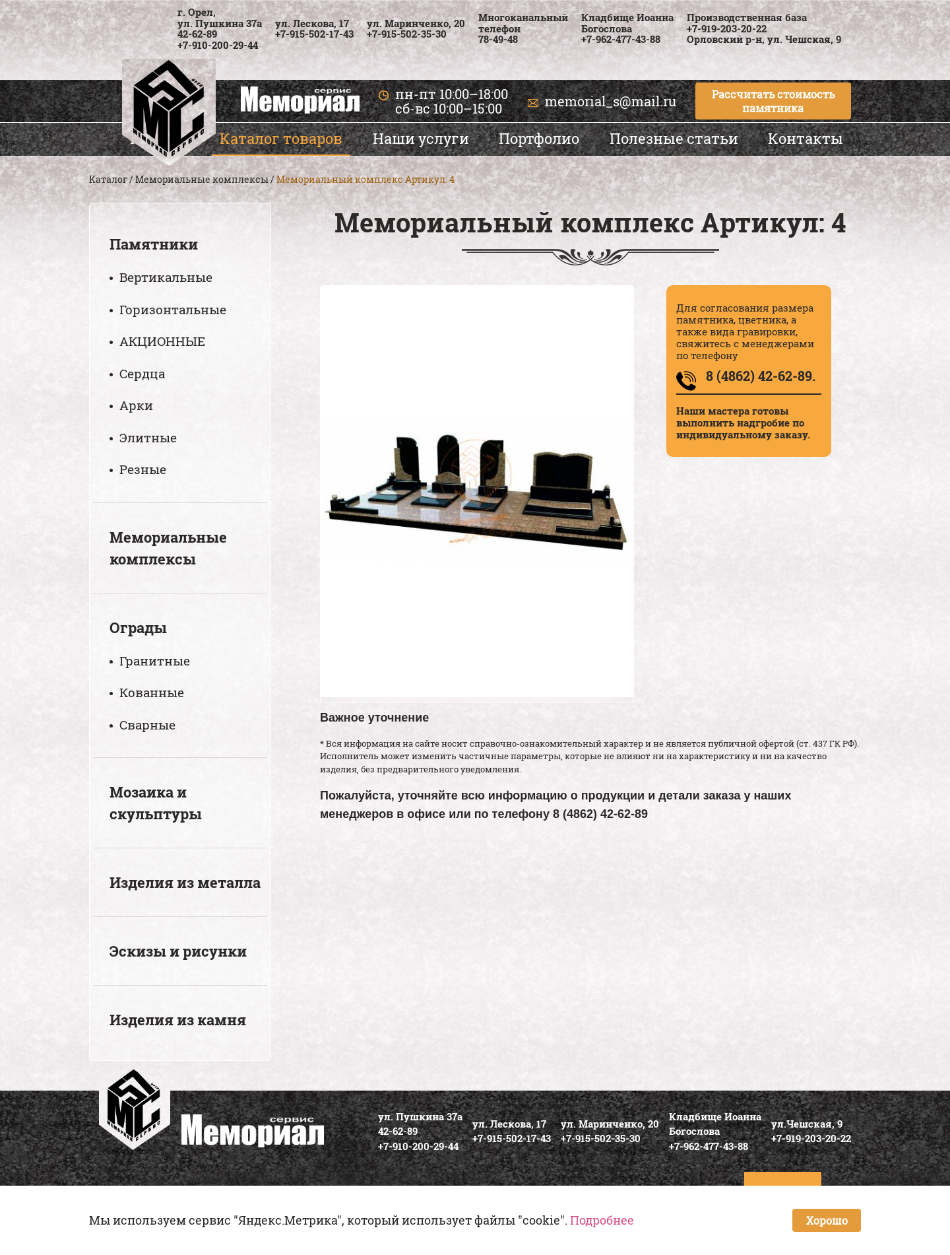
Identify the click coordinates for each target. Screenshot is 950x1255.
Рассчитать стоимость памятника (773, 101)
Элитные (148, 437)
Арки (136, 405)
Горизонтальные (172, 309)
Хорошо (827, 1220)
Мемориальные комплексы (202, 179)
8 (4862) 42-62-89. (760, 376)
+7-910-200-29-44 (217, 44)
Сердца (142, 373)
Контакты (805, 138)
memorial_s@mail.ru (610, 101)
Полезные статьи (674, 138)
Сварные (147, 724)
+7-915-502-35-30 (407, 33)
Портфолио (539, 138)
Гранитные (154, 660)
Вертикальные (165, 277)
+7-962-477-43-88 (620, 39)
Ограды (138, 627)
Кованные (151, 692)
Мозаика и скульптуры (156, 802)
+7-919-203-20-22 (727, 28)
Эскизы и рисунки (178, 951)
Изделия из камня (178, 1019)
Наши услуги (421, 138)
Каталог (108, 179)
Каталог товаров (281, 138)
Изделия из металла (185, 882)
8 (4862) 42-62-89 (600, 814)
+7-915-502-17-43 (314, 33)
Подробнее (602, 1220)
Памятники (154, 244)
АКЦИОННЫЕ (162, 341)
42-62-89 (197, 33)
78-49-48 (498, 39)
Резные (142, 469)
